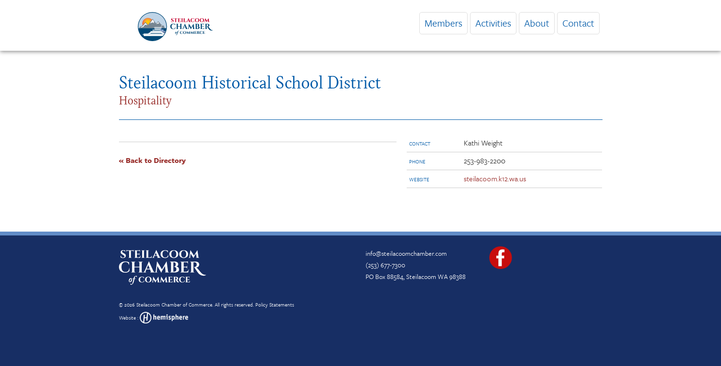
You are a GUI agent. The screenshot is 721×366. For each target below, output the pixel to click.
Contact (578, 23)
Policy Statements (274, 304)
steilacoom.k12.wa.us (495, 178)
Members (443, 23)
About (536, 23)
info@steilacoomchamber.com (406, 253)
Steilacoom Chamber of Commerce (174, 304)
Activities (493, 23)
